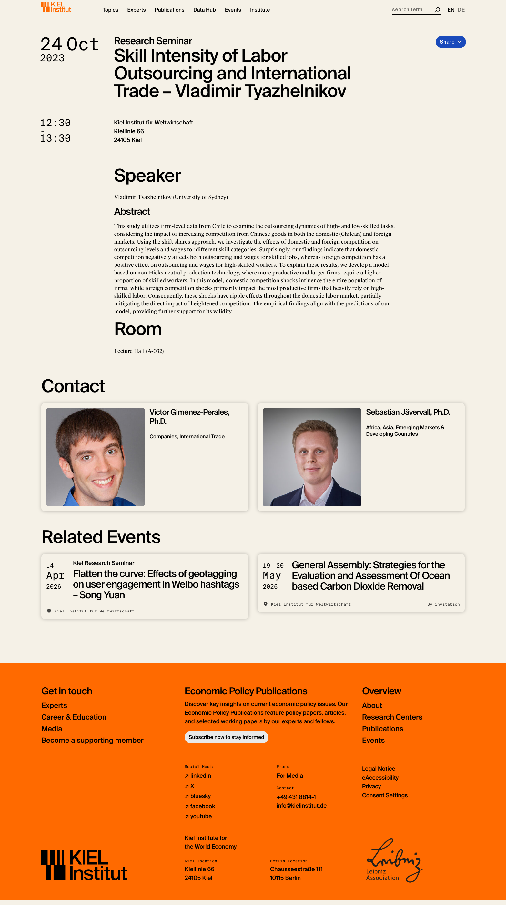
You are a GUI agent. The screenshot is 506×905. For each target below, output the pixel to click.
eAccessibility (381, 783)
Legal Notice (379, 774)
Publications (384, 735)
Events (374, 746)
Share (447, 47)
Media (52, 735)
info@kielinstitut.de (302, 811)
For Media (290, 781)
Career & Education (76, 723)
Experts (55, 711)
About (373, 711)
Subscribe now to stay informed (226, 743)
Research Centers (394, 723)
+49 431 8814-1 (297, 802)
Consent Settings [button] (385, 800)
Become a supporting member (96, 746)
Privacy (371, 792)
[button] (110, 16)
